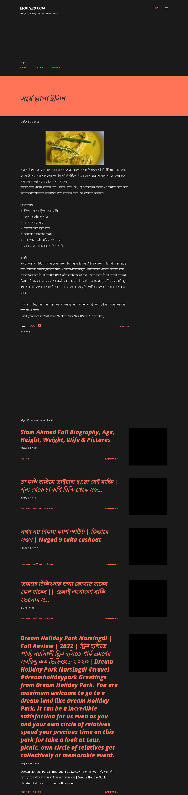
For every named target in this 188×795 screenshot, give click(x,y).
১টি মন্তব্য (37, 791)
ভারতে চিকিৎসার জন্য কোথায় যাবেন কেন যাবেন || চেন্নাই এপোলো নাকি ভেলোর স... (64, 592)
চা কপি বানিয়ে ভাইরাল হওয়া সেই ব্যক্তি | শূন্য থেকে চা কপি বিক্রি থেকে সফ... (69, 486)
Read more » (111, 458)
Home (23, 67)
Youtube (39, 67)
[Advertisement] (94, 39)
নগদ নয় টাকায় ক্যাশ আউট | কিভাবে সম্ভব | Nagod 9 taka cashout (64, 536)
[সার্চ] (156, 8)
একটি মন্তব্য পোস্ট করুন (43, 508)
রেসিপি (32, 326)
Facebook (57, 67)
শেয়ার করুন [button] (124, 326)
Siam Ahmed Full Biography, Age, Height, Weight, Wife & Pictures (68, 436)
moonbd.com (32, 8)
